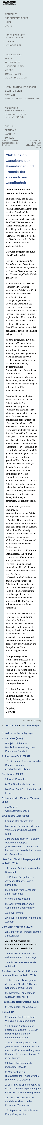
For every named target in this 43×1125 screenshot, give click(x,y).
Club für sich (13, 91)
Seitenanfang (36, 721)
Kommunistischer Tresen (20, 87)
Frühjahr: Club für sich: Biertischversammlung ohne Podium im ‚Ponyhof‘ (20, 747)
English (10, 126)
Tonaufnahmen (14, 74)
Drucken (26, 721)
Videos (9, 70)
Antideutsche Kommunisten (22, 99)
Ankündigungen (30, 725)
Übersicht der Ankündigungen (17, 733)
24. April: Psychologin (16, 779)
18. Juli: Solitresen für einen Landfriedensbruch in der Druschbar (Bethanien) (20, 1101)
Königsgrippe (13, 45)
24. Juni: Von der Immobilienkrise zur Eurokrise (10, 143)
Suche (8, 26)
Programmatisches (17, 18)
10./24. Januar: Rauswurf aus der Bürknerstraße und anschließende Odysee (23, 765)
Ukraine (10, 41)
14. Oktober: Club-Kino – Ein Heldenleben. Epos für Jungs (33, 144)
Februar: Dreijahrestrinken (19, 821)
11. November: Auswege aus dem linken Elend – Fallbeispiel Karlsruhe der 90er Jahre (22, 984)
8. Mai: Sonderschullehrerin (20, 784)
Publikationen (13, 55)
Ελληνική (10, 134)
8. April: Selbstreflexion (17, 898)
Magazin (10, 95)
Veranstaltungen (16, 78)
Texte (8, 58)
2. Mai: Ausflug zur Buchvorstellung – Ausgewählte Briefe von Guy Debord (22, 1076)
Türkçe (9, 138)
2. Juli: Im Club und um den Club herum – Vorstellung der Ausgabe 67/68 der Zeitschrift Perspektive (23, 1088)
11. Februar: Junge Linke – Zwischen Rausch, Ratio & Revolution (19, 881)
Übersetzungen (14, 66)
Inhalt (9, 22)
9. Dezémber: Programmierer (20, 1007)
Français (10, 130)
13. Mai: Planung (14, 912)
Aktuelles (11, 14)
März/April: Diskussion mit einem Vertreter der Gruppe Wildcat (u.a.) (22, 830)
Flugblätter (13, 62)
